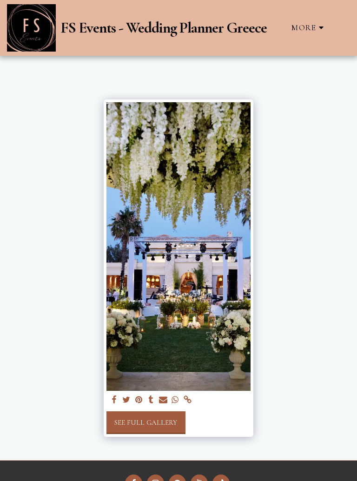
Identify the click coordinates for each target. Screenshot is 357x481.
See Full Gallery (145, 422)
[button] (342, 28)
